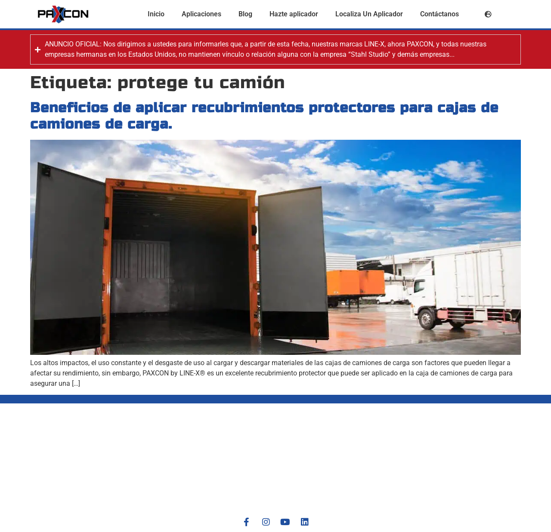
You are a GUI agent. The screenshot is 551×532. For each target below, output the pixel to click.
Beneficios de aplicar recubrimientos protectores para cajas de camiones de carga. (264, 115)
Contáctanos (439, 14)
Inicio (156, 14)
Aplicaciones (201, 14)
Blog (245, 14)
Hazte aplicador (293, 14)
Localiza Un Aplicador (369, 14)
